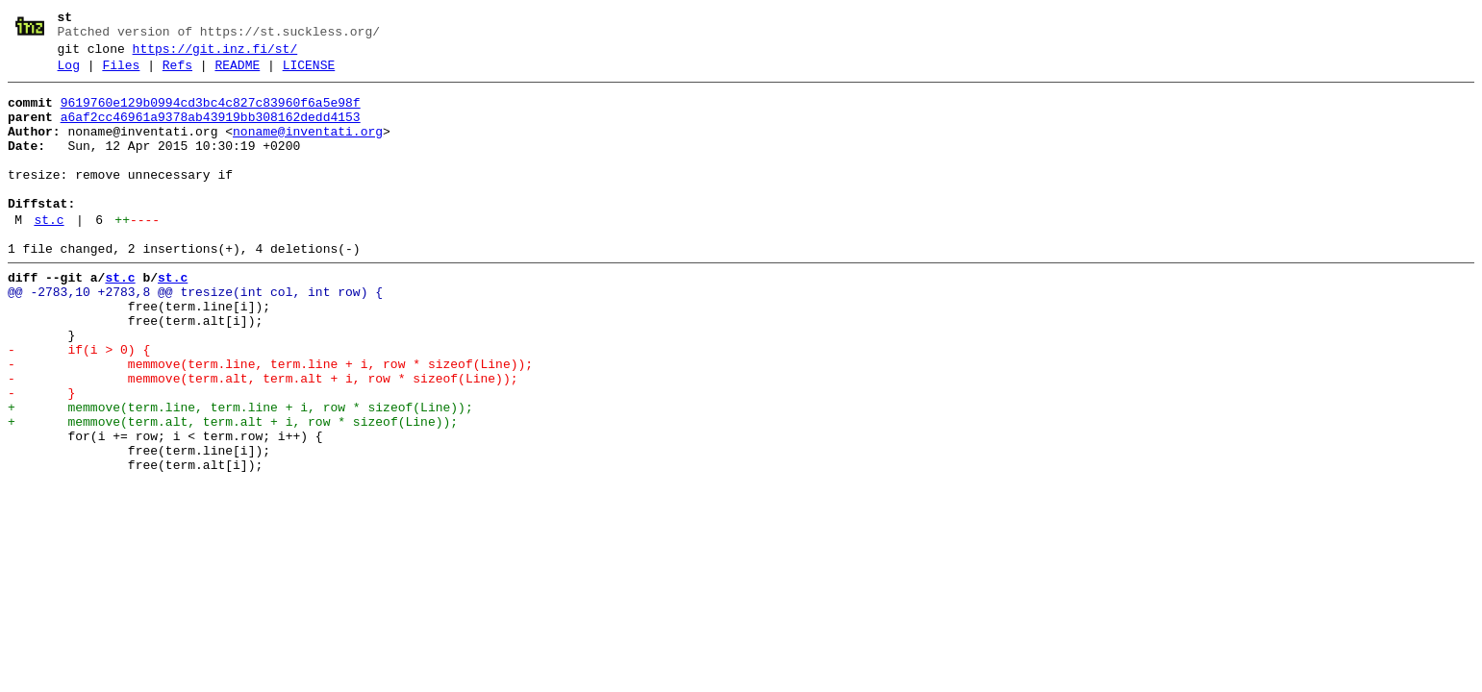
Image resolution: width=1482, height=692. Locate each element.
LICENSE (309, 74)
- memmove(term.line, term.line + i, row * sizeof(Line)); (270, 422)
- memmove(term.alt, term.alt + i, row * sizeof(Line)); (262, 439)
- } (41, 456)
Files (120, 74)
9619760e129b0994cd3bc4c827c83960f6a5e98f (211, 114)
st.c (48, 254)
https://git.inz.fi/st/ (215, 54)
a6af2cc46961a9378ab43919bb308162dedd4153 (211, 131)
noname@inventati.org (308, 149)
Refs (177, 74)
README (237, 74)
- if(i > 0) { (79, 404)
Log (69, 74)
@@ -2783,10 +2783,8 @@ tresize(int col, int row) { (195, 335)
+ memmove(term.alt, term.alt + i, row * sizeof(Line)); (233, 491)
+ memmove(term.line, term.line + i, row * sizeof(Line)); (240, 473)
